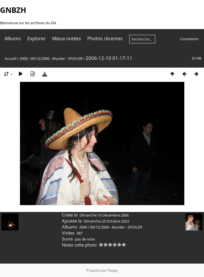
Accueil (10, 58)
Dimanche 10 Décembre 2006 (104, 215)
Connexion (189, 38)
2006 (23, 58)
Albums (13, 38)
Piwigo (113, 270)
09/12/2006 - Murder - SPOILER (56, 58)
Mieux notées (66, 38)
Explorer (36, 38)
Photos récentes (105, 38)
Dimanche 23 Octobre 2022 (106, 221)
